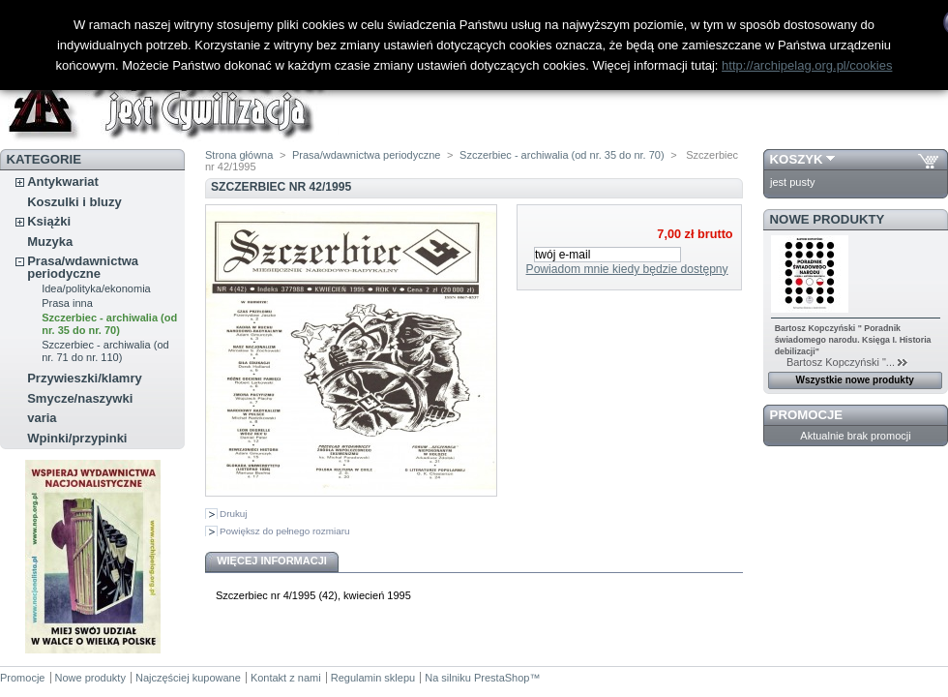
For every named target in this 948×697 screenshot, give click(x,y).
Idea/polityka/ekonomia (96, 288)
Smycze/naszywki (80, 398)
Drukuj (234, 513)
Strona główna (239, 155)
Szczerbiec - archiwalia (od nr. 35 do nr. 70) (109, 324)
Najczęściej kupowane (188, 677)
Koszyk (796, 159)
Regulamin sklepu (373, 677)
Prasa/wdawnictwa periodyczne (82, 267)
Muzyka (50, 241)
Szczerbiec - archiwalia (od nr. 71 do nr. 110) (105, 351)
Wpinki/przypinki (77, 438)
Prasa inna (67, 303)
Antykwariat (63, 181)
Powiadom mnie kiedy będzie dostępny (627, 269)
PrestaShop (501, 677)
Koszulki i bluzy (74, 202)
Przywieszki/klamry (84, 378)
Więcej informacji (272, 560)
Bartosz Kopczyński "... (835, 362)
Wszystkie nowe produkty (855, 380)
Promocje (806, 415)
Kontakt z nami (286, 677)
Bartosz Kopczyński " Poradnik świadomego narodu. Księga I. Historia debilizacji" (853, 339)
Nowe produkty (827, 219)
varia (41, 417)
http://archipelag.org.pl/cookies (807, 65)
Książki (49, 221)
